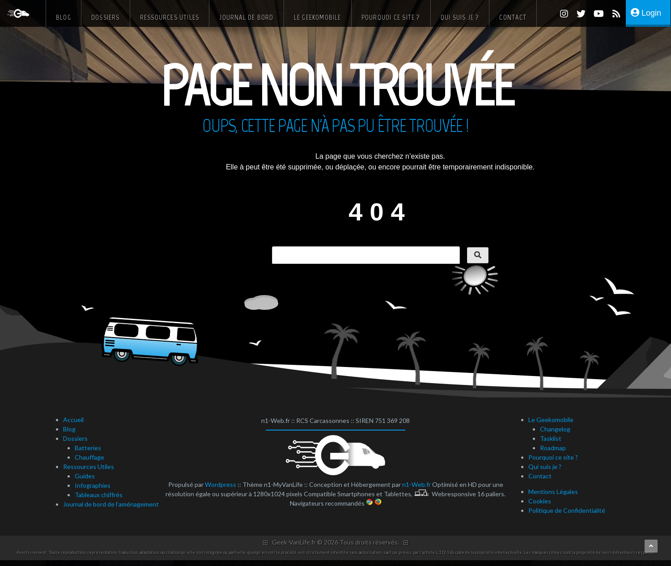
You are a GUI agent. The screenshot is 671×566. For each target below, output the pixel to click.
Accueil (73, 419)
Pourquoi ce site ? (390, 17)
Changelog (555, 429)
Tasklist (550, 438)
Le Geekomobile (317, 17)
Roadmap (553, 448)
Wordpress (220, 484)
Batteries (88, 448)
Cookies (539, 501)
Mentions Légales (553, 491)
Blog (63, 17)
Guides (85, 476)
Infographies (92, 485)
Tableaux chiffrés (99, 494)
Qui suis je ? (460, 17)
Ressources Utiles (170, 17)
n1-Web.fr (416, 484)
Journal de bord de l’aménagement (111, 504)
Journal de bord (246, 17)
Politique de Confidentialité (566, 510)
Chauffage (89, 457)
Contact (513, 17)
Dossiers (105, 17)
